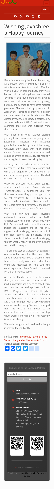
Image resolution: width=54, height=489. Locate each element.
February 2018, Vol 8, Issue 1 (33, 338)
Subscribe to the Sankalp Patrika (27, 368)
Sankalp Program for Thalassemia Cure (24, 340)
